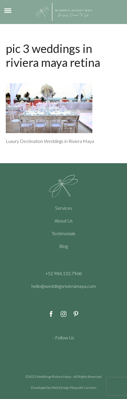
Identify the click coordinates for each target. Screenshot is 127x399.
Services (63, 208)
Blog (63, 246)
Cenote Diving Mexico (64, 351)
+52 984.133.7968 (63, 273)
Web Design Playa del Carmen (73, 387)
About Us (64, 220)
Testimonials (64, 233)
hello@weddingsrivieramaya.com (63, 286)
